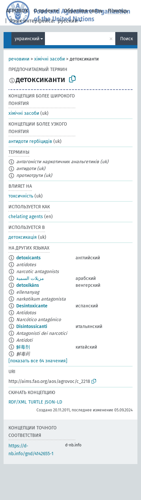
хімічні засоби (49, 59)
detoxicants (28, 258)
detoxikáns (27, 285)
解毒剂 (23, 347)
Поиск (126, 39)
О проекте (46, 11)
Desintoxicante (32, 306)
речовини (18, 59)
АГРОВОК (17, 11)
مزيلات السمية (30, 278)
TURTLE (35, 402)
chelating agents (25, 216)
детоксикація (22, 237)
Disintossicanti (31, 326)
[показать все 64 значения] (37, 361)
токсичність (20, 196)
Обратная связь (83, 11)
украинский (27, 39)
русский (68, 21)
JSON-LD (53, 402)
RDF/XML (17, 402)
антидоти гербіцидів (30, 141)
